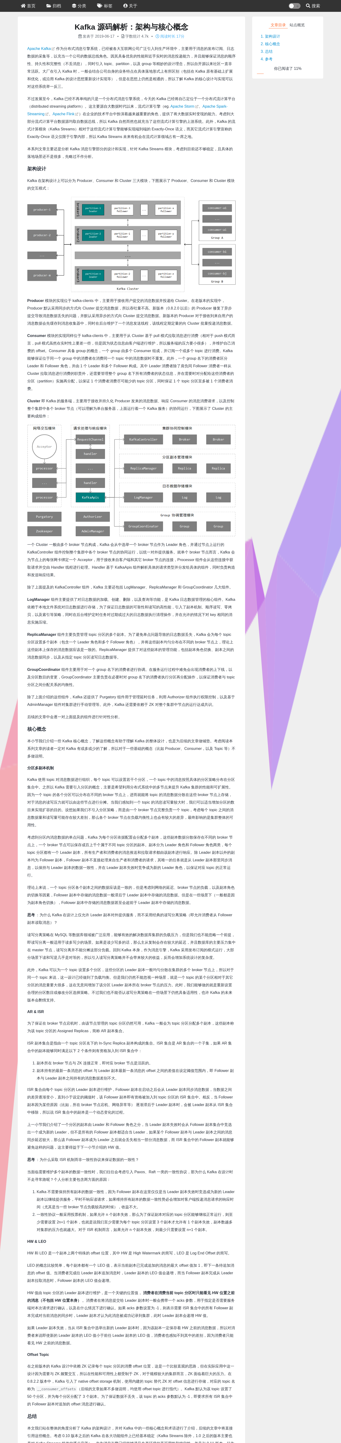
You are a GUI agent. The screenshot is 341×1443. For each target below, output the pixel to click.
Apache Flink (64, 114)
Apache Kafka (39, 49)
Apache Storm (182, 106)
